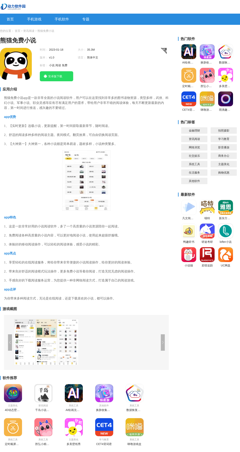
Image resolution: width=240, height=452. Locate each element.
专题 (85, 19)
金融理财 (194, 130)
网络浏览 (194, 147)
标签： (44, 65)
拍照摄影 (223, 130)
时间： (44, 49)
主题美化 (223, 164)
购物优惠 (223, 172)
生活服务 (194, 172)
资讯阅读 (29, 30)
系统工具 (194, 164)
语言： (82, 57)
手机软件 (62, 19)
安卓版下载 (55, 76)
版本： (44, 57)
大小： (82, 49)
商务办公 (223, 155)
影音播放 (223, 147)
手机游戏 (34, 19)
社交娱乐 (194, 155)
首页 (10, 19)
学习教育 (223, 139)
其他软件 (194, 181)
